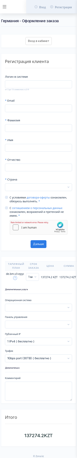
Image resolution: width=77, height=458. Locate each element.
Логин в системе (16, 76)
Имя (9, 140)
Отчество (12, 160)
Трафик (9, 351)
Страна (11, 179)
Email (10, 100)
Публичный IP (13, 334)
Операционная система (18, 300)
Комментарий (12, 378)
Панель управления (16, 317)
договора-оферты (38, 197)
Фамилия (12, 120)
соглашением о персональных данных (37, 208)
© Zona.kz (38, 456)
